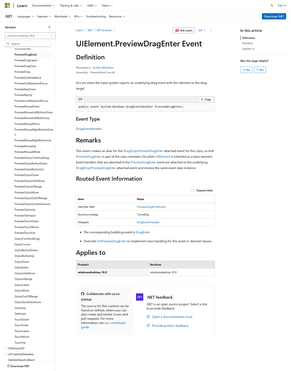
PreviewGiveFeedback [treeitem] (28, 77)
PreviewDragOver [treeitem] (25, 66)
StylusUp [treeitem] (20, 308)
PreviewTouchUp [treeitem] (25, 233)
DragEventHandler (89, 129)
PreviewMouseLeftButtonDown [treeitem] (34, 112)
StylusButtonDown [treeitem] (26, 250)
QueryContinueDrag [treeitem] (27, 238)
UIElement (163, 156)
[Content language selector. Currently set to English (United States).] (23, 365)
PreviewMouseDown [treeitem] (27, 106)
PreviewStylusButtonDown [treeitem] (31, 163)
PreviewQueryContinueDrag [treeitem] (32, 158)
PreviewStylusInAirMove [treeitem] (29, 181)
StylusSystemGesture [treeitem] (28, 302)
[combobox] (30, 35)
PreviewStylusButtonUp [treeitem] (29, 169)
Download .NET (274, 16)
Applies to (248, 48)
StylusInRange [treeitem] (23, 279)
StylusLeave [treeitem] (22, 285)
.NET (90, 30)
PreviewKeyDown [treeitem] (25, 89)
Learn (79, 30)
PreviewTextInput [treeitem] (25, 215)
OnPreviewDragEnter (111, 241)
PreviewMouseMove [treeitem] (27, 124)
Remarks (247, 43)
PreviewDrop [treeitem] (22, 72)
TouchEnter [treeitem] (21, 325)
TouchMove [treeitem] (22, 337)
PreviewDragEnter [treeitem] (26, 54)
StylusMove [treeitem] (22, 290)
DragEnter (143, 232)
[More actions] (211, 30)
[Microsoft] (7, 5)
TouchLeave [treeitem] (22, 331)
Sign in (282, 5)
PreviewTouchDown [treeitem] (27, 221)
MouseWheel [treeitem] (23, 48)
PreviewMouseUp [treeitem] (25, 146)
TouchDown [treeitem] (22, 319)
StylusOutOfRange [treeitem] (26, 296)
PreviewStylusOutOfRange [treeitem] (31, 198)
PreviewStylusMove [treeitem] (27, 192)
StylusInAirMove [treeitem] (25, 273)
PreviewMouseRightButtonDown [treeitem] (34, 132)
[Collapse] (49, 27)
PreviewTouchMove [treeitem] (27, 227)
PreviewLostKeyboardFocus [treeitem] (31, 101)
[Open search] (272, 5)
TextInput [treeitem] (20, 313)
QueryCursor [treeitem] (23, 244)
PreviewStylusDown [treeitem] (27, 175)
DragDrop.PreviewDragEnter (143, 151)
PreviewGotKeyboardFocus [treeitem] (31, 83)
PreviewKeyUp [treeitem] (23, 95)
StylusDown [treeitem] (22, 262)
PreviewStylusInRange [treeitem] (28, 186)
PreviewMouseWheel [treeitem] (27, 152)
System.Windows (103, 67)
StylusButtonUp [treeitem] (24, 256)
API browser (104, 30)
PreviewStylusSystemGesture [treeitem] (32, 204)
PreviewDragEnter (88, 156)
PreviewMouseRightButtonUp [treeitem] (33, 140)
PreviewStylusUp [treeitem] (25, 209)
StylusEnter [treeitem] (21, 267)
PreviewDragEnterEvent (151, 207)
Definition (248, 38)
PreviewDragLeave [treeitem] (26, 60)
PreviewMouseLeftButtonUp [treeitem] (32, 118)
